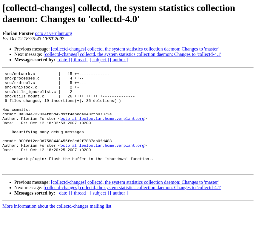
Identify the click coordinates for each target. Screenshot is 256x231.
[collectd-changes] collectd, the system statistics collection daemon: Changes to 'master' (135, 48)
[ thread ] (80, 59)
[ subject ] (99, 59)
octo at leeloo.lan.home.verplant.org (102, 128)
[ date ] (63, 59)
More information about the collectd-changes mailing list (56, 225)
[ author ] (119, 59)
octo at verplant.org (53, 33)
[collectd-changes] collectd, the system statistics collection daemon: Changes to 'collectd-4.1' (132, 54)
